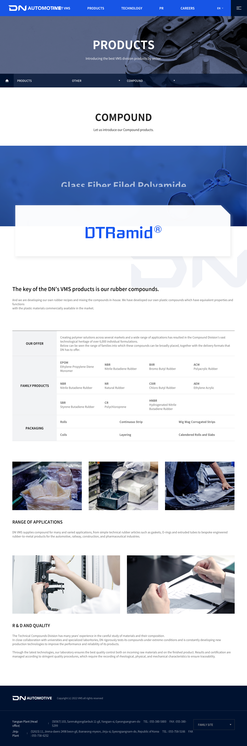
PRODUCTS (95, 8)
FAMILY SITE (205, 725)
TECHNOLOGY (131, 8)
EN (218, 8)
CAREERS (188, 8)
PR (161, 8)
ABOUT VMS (61, 8)
